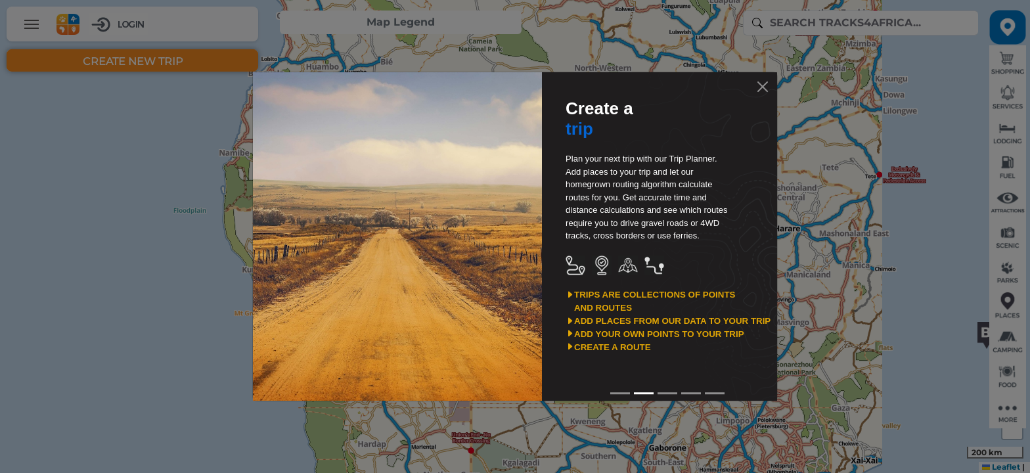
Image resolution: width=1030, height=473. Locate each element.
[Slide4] (715, 393)
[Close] (763, 87)
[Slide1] (644, 393)
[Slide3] (691, 393)
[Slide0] (620, 393)
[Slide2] (667, 393)
